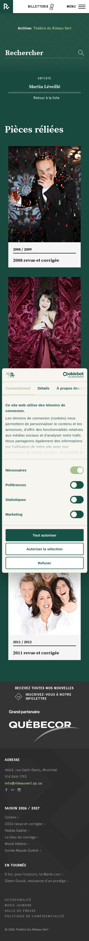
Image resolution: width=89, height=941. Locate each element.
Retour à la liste (46, 98)
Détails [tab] (43, 388)
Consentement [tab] (17, 388)
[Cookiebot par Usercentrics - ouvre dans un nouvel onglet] (63, 375)
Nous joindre (18, 905)
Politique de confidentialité (34, 916)
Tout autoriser (44, 535)
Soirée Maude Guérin (22, 850)
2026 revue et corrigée (23, 824)
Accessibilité (18, 900)
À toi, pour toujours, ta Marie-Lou (32, 874)
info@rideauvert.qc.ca (23, 783)
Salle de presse (20, 911)
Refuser (44, 563)
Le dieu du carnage (20, 837)
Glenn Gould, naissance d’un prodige (35, 881)
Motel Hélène (15, 844)
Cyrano (10, 817)
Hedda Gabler (16, 830)
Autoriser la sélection (44, 549)
